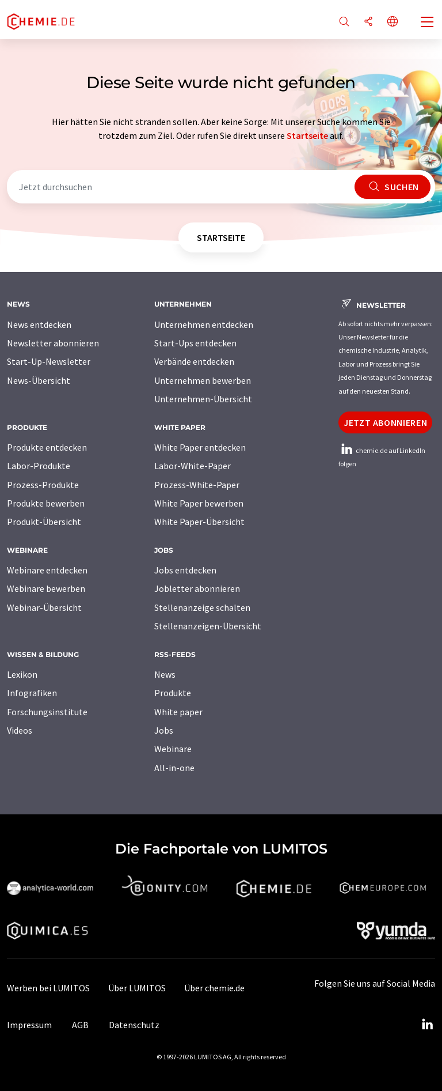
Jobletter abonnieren (197, 588)
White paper (178, 712)
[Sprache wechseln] (392, 22)
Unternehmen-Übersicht (203, 399)
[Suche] (344, 22)
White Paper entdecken (200, 447)
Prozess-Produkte (43, 484)
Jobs (163, 730)
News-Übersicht (38, 380)
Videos (19, 730)
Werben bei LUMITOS (48, 988)
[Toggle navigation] (427, 23)
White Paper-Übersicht (199, 521)
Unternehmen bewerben (202, 380)
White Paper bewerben (198, 503)
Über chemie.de (214, 988)
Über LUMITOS (137, 988)
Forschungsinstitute (47, 712)
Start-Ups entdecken (195, 343)
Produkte (172, 693)
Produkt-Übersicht (44, 521)
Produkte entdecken (47, 447)
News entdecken (39, 324)
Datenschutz (134, 1024)
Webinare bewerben (46, 588)
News (165, 674)
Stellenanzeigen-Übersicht (207, 626)
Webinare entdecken (47, 570)
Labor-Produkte (38, 465)
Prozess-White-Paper (196, 484)
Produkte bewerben (46, 503)
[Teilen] (368, 22)
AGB (80, 1024)
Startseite (307, 135)
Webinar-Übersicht (44, 607)
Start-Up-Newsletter (48, 361)
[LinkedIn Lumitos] (427, 1024)
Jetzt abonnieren (385, 422)
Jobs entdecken (185, 570)
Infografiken (32, 693)
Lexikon (22, 674)
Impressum (29, 1024)
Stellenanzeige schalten (202, 607)
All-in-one (174, 767)
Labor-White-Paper (192, 465)
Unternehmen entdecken (203, 324)
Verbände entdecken (194, 361)
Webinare (173, 748)
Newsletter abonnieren (53, 343)
